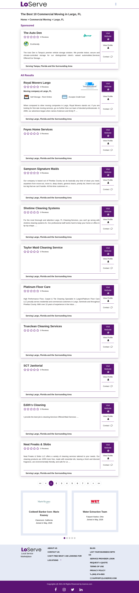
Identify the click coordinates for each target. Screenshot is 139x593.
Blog (92, 548)
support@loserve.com (103, 578)
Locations (53, 560)
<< (40, 483)
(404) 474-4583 (97, 574)
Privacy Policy (97, 570)
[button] (64, 538)
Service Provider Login (102, 559)
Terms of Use (97, 566)
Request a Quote (99, 563)
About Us (52, 548)
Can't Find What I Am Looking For (65, 556)
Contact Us (54, 552)
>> (99, 483)
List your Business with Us (102, 553)
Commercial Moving (41, 19)
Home (24, 19)
